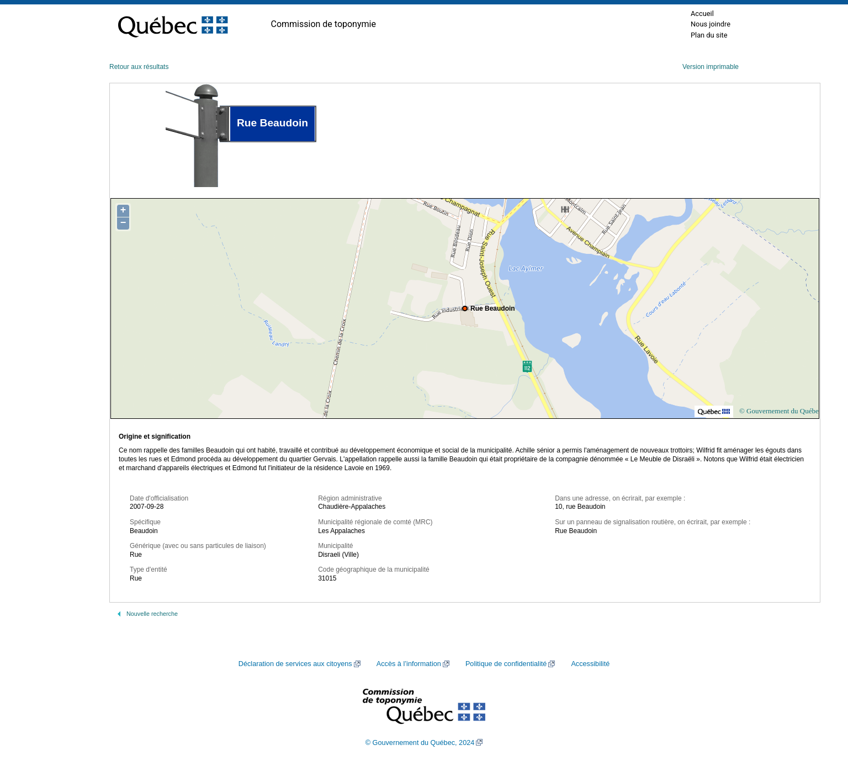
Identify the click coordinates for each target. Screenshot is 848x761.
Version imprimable (710, 67)
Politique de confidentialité (506, 664)
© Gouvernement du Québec (780, 411)
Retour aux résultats (138, 67)
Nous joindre (710, 24)
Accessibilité (590, 664)
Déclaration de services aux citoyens (295, 664)
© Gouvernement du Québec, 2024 (420, 743)
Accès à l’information (409, 664)
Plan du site (709, 35)
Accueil (702, 13)
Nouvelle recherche (152, 613)
